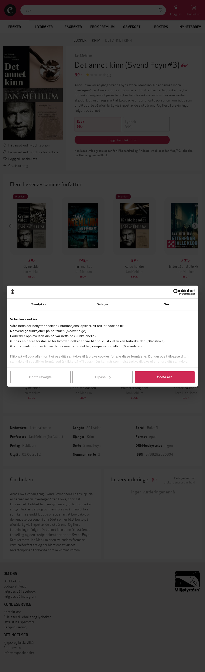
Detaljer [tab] (103, 304)
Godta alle (164, 377)
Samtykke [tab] (38, 304)
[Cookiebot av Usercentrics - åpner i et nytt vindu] (176, 292)
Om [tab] (166, 304)
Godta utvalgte (40, 377)
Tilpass (103, 377)
